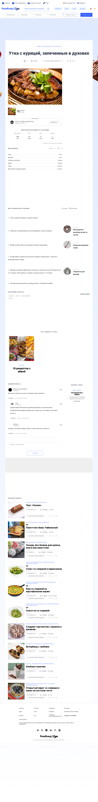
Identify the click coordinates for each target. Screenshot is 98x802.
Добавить (81, 3)
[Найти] (48, 8)
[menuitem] (6, 3)
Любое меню (56, 14)
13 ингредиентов (32, 615)
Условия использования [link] (71, 711)
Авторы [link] (36, 708)
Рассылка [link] (67, 708)
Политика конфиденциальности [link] (55, 715)
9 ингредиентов (31, 651)
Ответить (10, 398)
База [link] (35, 711)
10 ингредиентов (32, 532)
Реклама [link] (51, 711)
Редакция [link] (52, 708)
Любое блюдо (27, 14)
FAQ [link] (35, 715)
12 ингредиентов (32, 509)
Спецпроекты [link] (23, 719)
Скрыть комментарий (20, 398)
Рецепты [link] (21, 708)
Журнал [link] (21, 715)
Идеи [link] (20, 711)
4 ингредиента (31, 552)
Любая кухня (42, 14)
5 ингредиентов (31, 633)
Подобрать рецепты (86, 14)
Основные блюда (13, 14)
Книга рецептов (69, 3)
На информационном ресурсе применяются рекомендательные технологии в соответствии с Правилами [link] (46, 723)
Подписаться (54, 122)
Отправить (35, 453)
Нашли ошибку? (85, 294)
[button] (73, 208)
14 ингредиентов (32, 595)
